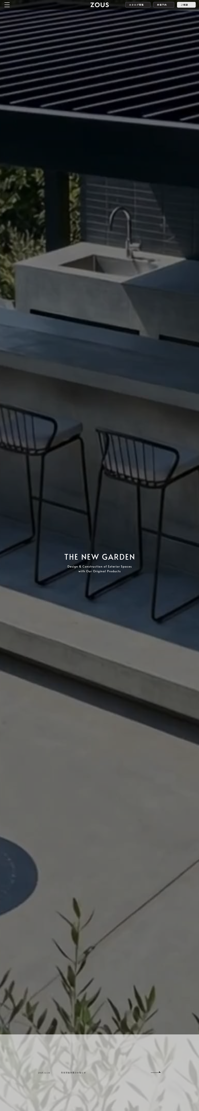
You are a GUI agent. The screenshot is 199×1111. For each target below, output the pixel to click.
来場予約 (162, 5)
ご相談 (184, 5)
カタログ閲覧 (136, 5)
